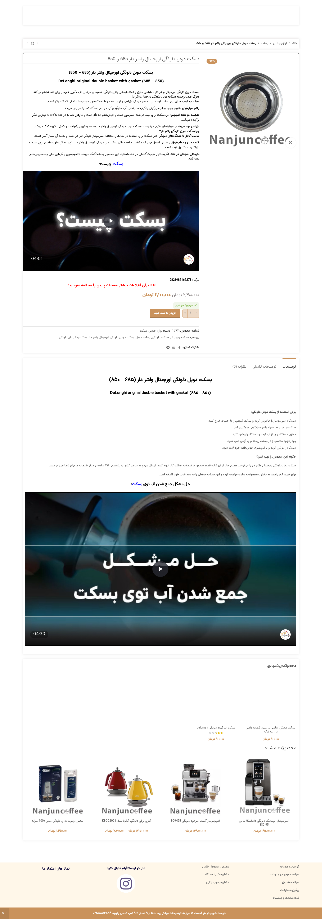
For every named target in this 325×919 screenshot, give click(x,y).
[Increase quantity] (185, 313)
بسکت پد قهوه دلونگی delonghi (216, 727)
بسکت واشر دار (78, 337)
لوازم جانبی (280, 43)
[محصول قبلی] (37, 43)
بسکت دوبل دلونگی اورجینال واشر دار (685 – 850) (111, 73)
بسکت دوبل (143, 337)
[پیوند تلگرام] (168, 347)
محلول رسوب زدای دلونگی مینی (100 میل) (57, 821)
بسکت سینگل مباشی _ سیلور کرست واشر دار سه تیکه (271, 729)
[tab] (289, 364)
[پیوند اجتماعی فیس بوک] (179, 347)
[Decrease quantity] (196, 313)
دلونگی (63, 337)
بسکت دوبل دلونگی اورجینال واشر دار (111, 337)
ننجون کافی (256, 912)
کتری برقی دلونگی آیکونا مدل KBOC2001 (126, 821)
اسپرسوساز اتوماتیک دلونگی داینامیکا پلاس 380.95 (264, 823)
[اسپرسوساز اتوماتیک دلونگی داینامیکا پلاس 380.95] (264, 788)
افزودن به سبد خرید (165, 313)
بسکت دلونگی (160, 337)
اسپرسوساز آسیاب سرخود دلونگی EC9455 (195, 821)
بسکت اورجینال (179, 337)
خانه (294, 43)
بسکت (264, 43)
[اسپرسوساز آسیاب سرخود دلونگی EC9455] (195, 788)
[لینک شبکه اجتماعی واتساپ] (174, 347)
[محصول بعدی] (27, 43)
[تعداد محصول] (191, 313)
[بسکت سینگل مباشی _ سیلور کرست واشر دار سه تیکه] (270, 698)
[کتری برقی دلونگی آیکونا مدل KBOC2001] (127, 788)
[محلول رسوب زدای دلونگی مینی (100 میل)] (58, 788)
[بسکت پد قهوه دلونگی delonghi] (215, 698)
